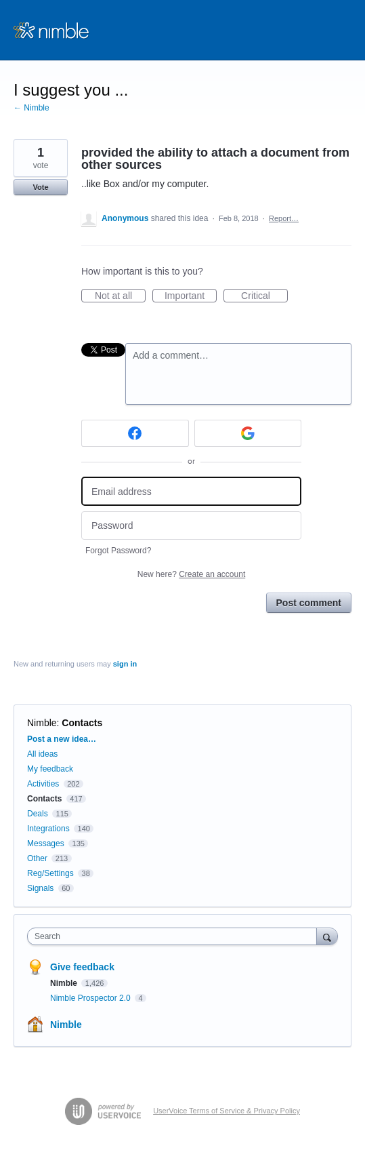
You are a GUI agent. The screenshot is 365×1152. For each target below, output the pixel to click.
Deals (38, 813)
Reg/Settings (50, 873)
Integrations (48, 828)
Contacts (82, 722)
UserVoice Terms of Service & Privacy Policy (226, 1111)
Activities (43, 784)
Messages (45, 843)
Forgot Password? (118, 550)
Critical (264, 296)
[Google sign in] (248, 433)
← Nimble (31, 108)
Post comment (308, 602)
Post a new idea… (61, 739)
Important (191, 296)
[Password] (191, 525)
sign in (125, 664)
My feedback (50, 769)
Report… (284, 218)
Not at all (120, 296)
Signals (40, 888)
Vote (40, 187)
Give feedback (82, 966)
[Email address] (191, 491)
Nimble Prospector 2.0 (91, 998)
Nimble (42, 722)
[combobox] (175, 936)
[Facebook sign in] (135, 433)
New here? (191, 574)
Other (37, 858)
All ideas (42, 754)
